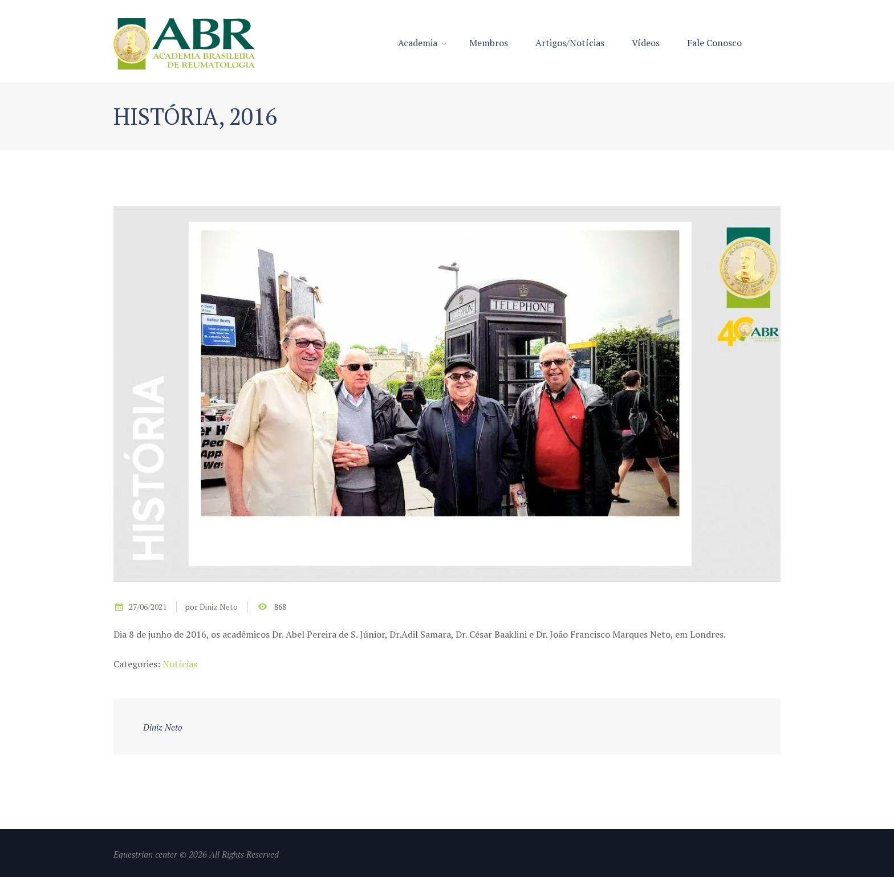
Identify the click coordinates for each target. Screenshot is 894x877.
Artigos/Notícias (569, 42)
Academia (417, 42)
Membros (488, 42)
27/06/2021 (147, 606)
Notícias (179, 664)
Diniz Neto (219, 606)
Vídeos (646, 42)
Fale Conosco (714, 42)
